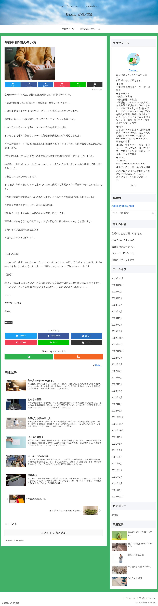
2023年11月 (118, 278)
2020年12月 (118, 496)
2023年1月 (117, 331)
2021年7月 (117, 450)
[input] (133, 213)
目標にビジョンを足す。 (124, 260)
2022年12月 (118, 338)
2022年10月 (118, 351)
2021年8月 (117, 444)
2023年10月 (118, 285)
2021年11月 (118, 424)
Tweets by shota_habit (122, 206)
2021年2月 (117, 483)
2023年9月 (117, 291)
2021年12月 (118, 417)
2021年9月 (117, 437)
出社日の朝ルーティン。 (124, 247)
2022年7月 (117, 371)
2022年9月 (117, 358)
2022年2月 (117, 404)
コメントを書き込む (54, 533)
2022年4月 (117, 391)
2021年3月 (117, 477)
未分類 (8, 322)
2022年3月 (117, 397)
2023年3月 (117, 318)
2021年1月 (117, 490)
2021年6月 (117, 457)
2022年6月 (117, 377)
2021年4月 (117, 470)
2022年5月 (117, 384)
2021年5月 (117, 463)
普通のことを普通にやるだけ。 (127, 233)
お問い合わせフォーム (146, 598)
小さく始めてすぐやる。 (124, 240)
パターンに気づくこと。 (124, 253)
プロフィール (129, 598)
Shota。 (133, 70)
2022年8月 (117, 364)
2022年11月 (118, 344)
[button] (153, 213)
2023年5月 (117, 305)
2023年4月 (117, 311)
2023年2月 (117, 325)
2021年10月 (118, 430)
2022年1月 (117, 410)
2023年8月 (117, 298)
